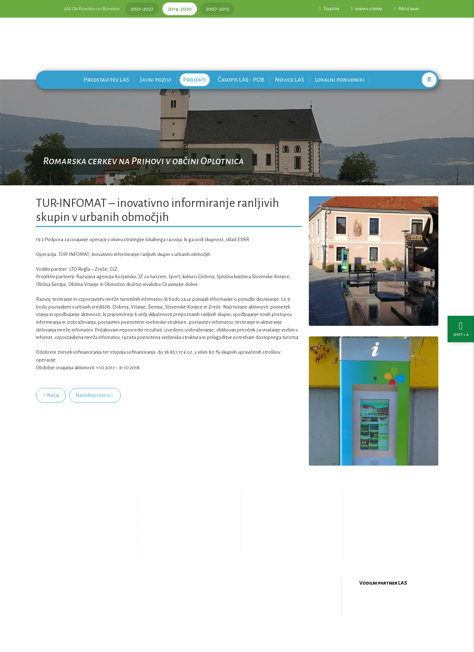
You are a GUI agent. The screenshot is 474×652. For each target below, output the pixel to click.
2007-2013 (217, 9)
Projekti (194, 79)
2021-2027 (142, 9)
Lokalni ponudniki (340, 79)
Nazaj (51, 395)
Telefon (329, 8)
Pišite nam (406, 8)
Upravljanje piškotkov (286, 543)
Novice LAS (289, 79)
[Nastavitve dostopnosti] (461, 326)
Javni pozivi (156, 79)
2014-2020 (180, 9)
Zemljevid (179, 548)
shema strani (366, 8)
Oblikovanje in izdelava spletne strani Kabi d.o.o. (237, 633)
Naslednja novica (94, 395)
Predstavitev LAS (106, 79)
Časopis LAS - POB (241, 79)
